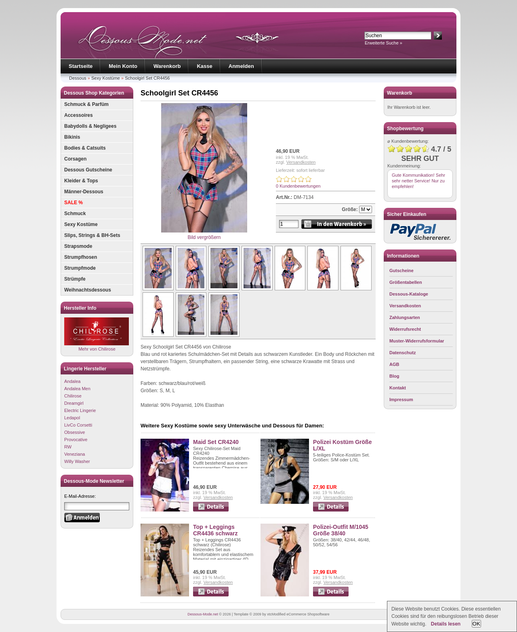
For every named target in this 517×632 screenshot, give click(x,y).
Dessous (77, 78)
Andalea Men (77, 388)
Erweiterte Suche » (383, 42)
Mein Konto (123, 66)
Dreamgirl (74, 403)
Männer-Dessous (83, 191)
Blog (394, 376)
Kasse (204, 66)
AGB (394, 364)
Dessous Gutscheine (88, 170)
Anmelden (241, 66)
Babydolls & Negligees (90, 126)
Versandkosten (301, 162)
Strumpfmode (80, 268)
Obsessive (74, 432)
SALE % (73, 202)
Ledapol (72, 417)
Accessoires (78, 115)
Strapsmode (78, 246)
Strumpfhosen (80, 257)
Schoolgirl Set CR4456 (147, 78)
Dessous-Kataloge (408, 294)
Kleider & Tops (81, 181)
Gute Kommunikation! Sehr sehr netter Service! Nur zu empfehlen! (418, 181)
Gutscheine (401, 270)
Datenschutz (402, 352)
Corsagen (75, 159)
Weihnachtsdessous (87, 290)
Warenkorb (167, 66)
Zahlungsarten (404, 317)
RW (67, 446)
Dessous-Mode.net (202, 614)
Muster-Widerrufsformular (416, 340)
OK (476, 624)
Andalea (72, 381)
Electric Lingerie (80, 410)
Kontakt (397, 387)
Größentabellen (405, 282)
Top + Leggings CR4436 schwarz (215, 530)
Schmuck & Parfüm (86, 104)
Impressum (401, 399)
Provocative (75, 439)
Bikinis (72, 137)
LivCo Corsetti (78, 425)
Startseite (80, 66)
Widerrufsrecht (405, 329)
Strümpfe (75, 279)
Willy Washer (77, 461)
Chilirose (73, 395)
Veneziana (74, 454)
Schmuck (75, 213)
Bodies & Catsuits (85, 148)
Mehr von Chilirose (96, 334)
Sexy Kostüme (105, 78)
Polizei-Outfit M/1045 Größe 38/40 (340, 530)
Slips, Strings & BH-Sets (92, 235)
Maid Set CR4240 (216, 442)
